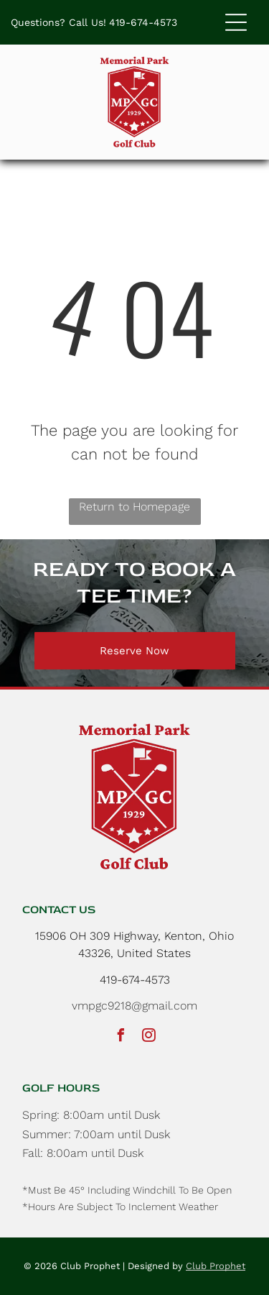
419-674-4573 (143, 22)
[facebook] (120, 1037)
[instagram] (148, 1037)
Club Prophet (215, 1265)
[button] (236, 22)
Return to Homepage (134, 506)
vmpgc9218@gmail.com (134, 1005)
